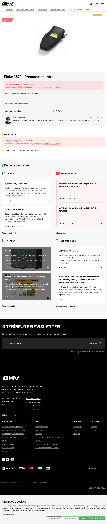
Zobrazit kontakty (9, 415)
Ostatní (95, 421)
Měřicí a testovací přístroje (12, 426)
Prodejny (76, 434)
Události (11, 173)
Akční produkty (8, 444)
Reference (39, 441)
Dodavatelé (77, 426)
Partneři (77, 421)
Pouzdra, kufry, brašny (52, 87)
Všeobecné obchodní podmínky (47, 448)
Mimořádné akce (69, 173)
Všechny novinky (8, 306)
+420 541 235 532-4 (33, 399)
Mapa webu (95, 430)
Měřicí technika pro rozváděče (13, 437)
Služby (4, 441)
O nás (38, 421)
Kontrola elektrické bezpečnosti (14, 430)
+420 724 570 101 (96, 117)
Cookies (94, 426)
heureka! (92, 468)
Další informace (8, 514)
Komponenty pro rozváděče (13, 434)
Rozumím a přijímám (92, 518)
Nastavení (54, 518)
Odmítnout (70, 518)
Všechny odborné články (65, 306)
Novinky (11, 240)
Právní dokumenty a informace (47, 444)
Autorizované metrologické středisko (49, 437)
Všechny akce (61, 233)
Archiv (4, 451)
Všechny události (9, 233)
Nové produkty (8, 448)
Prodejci (76, 430)
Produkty (7, 421)
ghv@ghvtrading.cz (33, 402)
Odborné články (68, 240)
